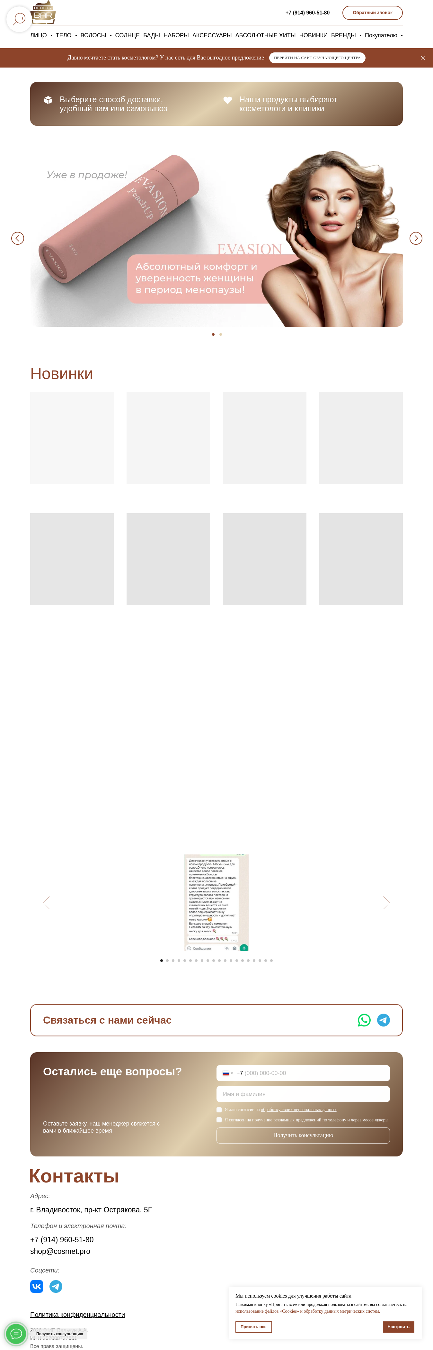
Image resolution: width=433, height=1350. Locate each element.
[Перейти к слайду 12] (225, 960)
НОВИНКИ (313, 35)
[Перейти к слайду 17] (254, 960)
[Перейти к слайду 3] (173, 960)
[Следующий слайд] (387, 902)
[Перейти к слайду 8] (202, 960)
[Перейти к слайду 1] (161, 960)
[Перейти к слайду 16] (248, 960)
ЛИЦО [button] (39, 35)
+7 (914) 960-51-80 (308, 12)
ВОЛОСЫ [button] (94, 35)
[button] (372, 13)
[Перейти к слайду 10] (213, 960)
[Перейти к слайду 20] (271, 960)
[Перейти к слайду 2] (167, 960)
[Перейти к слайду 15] (242, 960)
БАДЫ (151, 35)
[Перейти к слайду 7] (196, 960)
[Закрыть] (423, 58)
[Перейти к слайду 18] (260, 960)
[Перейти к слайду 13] (231, 960)
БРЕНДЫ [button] (344, 35)
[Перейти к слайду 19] (265, 960)
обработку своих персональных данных (298, 1117)
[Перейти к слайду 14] (236, 960)
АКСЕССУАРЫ (212, 35)
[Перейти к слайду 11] (219, 960)
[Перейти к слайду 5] (184, 960)
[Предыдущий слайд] (46, 902)
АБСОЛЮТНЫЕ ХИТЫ (265, 35)
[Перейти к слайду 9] (208, 960)
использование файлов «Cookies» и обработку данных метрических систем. (307, 1311)
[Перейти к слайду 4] (179, 960)
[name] (303, 1101)
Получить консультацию (303, 1142)
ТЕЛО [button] (64, 35)
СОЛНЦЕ (127, 35)
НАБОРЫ (176, 35)
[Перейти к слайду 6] (190, 960)
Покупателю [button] (382, 35)
